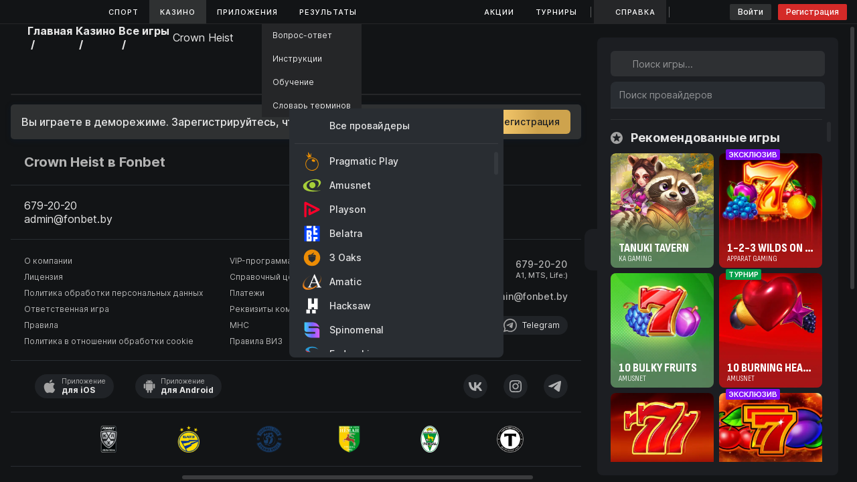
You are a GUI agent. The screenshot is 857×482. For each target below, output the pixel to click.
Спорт (123, 12)
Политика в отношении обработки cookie (108, 341)
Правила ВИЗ (256, 341)
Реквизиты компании (272, 309)
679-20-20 (541, 264)
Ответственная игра (66, 309)
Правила (41, 325)
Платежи (247, 293)
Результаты (328, 12)
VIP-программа (261, 261)
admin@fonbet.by (526, 296)
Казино (178, 12)
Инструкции (297, 59)
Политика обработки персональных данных (113, 293)
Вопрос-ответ (302, 35)
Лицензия (43, 277)
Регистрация (812, 12)
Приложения (247, 12)
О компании (48, 261)
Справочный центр (268, 277)
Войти (750, 12)
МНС (239, 325)
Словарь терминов (311, 105)
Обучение (293, 82)
